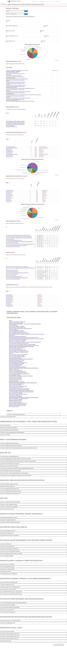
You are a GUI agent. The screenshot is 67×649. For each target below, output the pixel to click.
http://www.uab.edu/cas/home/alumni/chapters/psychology (15, 73)
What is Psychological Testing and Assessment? (17, 331)
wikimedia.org (40, 296)
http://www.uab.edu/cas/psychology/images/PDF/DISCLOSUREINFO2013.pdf (18, 235)
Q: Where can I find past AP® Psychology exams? (16, 414)
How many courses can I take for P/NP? (16, 387)
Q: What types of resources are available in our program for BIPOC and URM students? (16, 475)
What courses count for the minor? (15, 395)
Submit (26, 11)
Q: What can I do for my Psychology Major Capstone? (10, 551)
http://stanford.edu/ (9, 301)
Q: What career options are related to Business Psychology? (11, 553)
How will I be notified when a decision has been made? (18, 351)
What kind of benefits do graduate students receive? (18, 362)
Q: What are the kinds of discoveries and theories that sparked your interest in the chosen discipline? (18, 461)
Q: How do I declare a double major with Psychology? (10, 607)
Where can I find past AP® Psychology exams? (17, 321)
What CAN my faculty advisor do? (15, 365)
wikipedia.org (42, 151)
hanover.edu (41, 156)
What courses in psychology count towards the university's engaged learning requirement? (25, 342)
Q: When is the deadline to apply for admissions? (9, 483)
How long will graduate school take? (15, 378)
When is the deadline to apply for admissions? (17, 347)
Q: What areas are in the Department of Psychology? (10, 463)
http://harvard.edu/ (9, 302)
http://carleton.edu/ (9, 150)
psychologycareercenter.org (44, 154)
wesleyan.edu (40, 306)
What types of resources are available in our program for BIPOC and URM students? (24, 345)
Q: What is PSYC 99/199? (5, 434)
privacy (63, 643)
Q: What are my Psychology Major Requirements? (9, 548)
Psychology (15, 8)
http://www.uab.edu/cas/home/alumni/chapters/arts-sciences (16, 85)
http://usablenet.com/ (9, 190)
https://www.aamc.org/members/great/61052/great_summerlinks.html (17, 70)
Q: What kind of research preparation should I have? (10, 636)
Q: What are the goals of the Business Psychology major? (11, 470)
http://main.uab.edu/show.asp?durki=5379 (13, 246)
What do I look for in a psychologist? (15, 377)
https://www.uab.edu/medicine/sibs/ (12, 72)
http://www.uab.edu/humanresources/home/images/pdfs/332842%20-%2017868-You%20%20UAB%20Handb (24, 94)
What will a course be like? (14, 380)
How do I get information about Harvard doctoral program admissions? (21, 391)
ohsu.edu (44, 200)
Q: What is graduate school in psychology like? (9, 573)
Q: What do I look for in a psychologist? (8, 564)
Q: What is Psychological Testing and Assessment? (10, 443)
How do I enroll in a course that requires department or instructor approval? (22, 344)
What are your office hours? (14, 369)
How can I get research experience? (15, 402)
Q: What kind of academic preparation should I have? (10, 633)
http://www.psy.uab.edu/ (10, 239)
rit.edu (44, 199)
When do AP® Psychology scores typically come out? (18, 352)
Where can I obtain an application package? (17, 355)
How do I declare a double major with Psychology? (18, 394)
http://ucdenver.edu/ (9, 298)
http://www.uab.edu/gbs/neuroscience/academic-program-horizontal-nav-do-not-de (19, 236)
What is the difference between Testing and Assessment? (19, 333)
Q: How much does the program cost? (7, 509)
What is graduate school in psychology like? (17, 381)
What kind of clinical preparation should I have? (17, 405)
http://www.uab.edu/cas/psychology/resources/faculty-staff (15, 86)
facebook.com (45, 191)
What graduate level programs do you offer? (17, 360)
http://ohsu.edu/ (9, 200)
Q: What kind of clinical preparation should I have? (9, 638)
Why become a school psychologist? (15, 379)
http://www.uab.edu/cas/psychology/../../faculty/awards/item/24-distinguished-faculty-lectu (20, 88)
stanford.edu (40, 301)
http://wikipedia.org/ (9, 151)
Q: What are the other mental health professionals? (10, 456)
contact (57, 643)
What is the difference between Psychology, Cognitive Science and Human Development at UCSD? (26, 334)
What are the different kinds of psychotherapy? (17, 327)
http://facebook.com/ (9, 191)
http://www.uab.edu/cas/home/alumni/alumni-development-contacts (17, 78)
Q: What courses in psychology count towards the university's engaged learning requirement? (17, 468)
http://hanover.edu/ (9, 156)
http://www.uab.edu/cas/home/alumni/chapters (14, 75)
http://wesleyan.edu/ (9, 306)
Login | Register (57, 1)
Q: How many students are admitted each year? (9, 582)
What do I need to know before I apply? (16, 322)
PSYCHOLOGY (3, 4)
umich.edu (39, 297)
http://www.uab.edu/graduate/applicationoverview (14, 240)
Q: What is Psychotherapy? (5, 425)
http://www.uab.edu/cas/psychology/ (12, 270)
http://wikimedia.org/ (9, 296)
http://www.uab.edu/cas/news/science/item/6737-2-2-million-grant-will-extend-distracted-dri (20, 244)
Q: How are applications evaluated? (7, 555)
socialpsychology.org (43, 146)
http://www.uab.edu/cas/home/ (11, 275)
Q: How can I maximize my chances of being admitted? (10, 501)
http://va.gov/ (8, 201)
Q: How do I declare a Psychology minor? (8, 612)
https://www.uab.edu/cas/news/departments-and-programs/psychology (17, 266)
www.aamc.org (55, 70)
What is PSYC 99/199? (13, 329)
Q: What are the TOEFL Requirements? (8, 546)
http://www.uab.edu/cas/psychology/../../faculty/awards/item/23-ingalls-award (19, 91)
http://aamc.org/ (9, 149)
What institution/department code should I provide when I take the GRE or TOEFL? (23, 337)
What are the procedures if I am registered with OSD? (18, 398)
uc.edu (39, 303)
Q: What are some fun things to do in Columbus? (9, 465)
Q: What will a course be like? (6, 571)
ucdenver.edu (40, 298)
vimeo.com (44, 194)
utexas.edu (39, 294)
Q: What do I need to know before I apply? (8, 416)
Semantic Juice (13, 1)
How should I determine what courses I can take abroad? (19, 388)
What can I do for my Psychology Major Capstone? (18, 372)
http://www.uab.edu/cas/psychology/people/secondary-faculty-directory (17, 272)
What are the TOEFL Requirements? (15, 370)
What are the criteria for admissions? (15, 348)
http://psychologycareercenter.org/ (11, 154)
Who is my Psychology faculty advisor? (16, 364)
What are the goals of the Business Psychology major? (18, 343)
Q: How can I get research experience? (7, 631)
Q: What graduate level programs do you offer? (9, 517)
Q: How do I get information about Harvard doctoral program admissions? (13, 602)
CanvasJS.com (57, 60)
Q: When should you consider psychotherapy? (9, 427)
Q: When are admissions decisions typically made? (10, 488)
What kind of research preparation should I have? (17, 404)
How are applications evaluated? (15, 374)
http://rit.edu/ (8, 199)
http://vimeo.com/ (9, 194)
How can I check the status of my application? (17, 356)
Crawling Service (42, 1)
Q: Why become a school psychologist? (8, 569)
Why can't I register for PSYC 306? (15, 385)
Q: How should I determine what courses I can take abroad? (11, 591)
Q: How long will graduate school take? (7, 566)
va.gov (44, 201)
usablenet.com (45, 190)
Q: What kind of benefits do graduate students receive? (10, 522)
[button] (36, 118)
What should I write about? (14, 406)
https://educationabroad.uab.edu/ (11, 126)
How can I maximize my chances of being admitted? (18, 354)
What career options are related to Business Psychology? (19, 373)
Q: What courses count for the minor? (7, 609)
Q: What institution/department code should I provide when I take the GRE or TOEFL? (16, 458)
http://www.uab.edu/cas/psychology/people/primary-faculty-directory (16, 277)
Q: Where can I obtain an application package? (9, 504)
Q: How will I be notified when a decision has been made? (11, 491)
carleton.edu (41, 150)
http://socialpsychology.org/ (10, 146)
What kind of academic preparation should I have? (18, 403)
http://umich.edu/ (9, 297)
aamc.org (41, 149)
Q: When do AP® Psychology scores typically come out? (11, 493)
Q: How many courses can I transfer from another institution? (11, 594)
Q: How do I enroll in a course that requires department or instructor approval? (14, 473)
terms (60, 643)
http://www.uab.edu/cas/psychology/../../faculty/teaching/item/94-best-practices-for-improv (20, 101)
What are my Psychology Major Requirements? (17, 371)
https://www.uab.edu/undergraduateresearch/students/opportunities (16, 245)
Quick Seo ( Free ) (35, 1)
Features (48, 1)
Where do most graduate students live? (16, 361)
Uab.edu (8, 8)
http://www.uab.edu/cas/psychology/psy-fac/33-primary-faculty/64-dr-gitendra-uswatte (19, 241)
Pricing (52, 1)
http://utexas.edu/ (9, 294)
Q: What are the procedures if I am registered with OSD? (11, 620)
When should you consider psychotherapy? (16, 326)
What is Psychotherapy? (13, 325)
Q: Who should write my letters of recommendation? (10, 535)
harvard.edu (40, 302)
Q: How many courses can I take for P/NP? (8, 589)
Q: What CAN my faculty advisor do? (7, 533)
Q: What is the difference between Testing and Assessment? (11, 445)
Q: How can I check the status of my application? (9, 506)
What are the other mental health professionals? (17, 336)
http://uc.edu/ (8, 303)
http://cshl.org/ (8, 196)
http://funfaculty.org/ (9, 155)
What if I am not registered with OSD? (15, 399)
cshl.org (44, 196)
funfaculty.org (42, 155)
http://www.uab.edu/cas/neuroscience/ (12, 271)
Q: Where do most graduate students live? (8, 519)
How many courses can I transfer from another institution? (19, 389)
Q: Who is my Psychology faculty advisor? (8, 530)
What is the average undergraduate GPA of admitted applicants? (20, 328)
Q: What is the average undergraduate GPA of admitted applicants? (12, 432)
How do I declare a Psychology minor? (16, 396)
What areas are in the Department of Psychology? (18, 339)
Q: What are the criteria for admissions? (8, 486)
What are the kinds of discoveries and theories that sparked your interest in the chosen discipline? (26, 338)
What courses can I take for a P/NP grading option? (18, 386)
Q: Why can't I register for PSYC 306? (7, 584)
